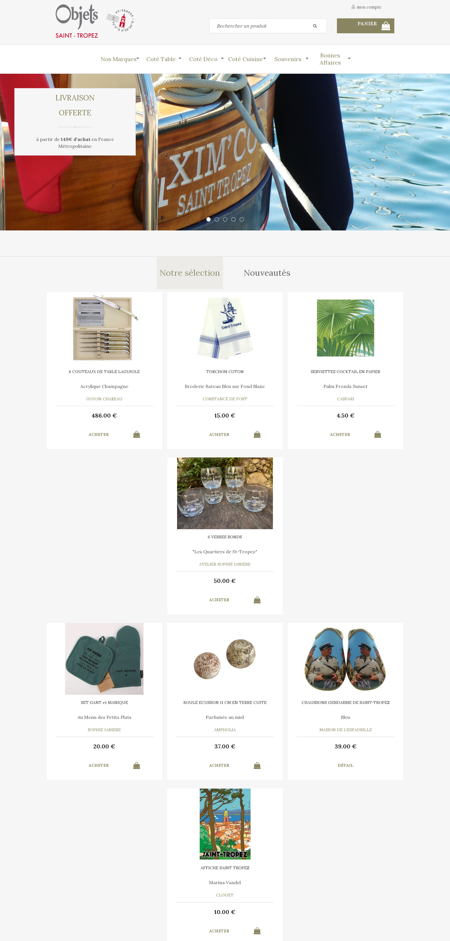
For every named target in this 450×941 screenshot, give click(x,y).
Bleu (268, 554)
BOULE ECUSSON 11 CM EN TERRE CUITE (182, 541)
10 (354, 583)
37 (182, 583)
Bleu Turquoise (354, 720)
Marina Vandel (354, 554)
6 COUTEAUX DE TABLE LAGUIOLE (96, 375)
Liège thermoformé (96, 720)
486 (96, 417)
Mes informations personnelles (172, 909)
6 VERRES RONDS (354, 373)
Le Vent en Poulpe (268, 720)
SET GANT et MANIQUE (95, 539)
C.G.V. (342, 865)
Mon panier (153, 896)
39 (268, 583)
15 (182, 417)
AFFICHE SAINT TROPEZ (354, 539)
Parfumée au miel (182, 554)
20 (96, 583)
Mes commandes (71, 909)
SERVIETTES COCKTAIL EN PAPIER (268, 375)
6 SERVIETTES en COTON (182, 705)
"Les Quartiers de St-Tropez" (354, 390)
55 (96, 749)
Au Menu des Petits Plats (96, 554)
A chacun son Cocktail (182, 720)
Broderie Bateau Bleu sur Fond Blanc (182, 390)
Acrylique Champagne (96, 388)
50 (354, 417)
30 (182, 749)
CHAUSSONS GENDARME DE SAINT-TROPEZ (268, 541)
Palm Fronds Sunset (268, 388)
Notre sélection (189, 273)
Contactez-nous (71, 896)
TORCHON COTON (182, 373)
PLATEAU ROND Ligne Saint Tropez (95, 707)
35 (268, 749)
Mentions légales (378, 865)
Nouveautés (267, 273)
